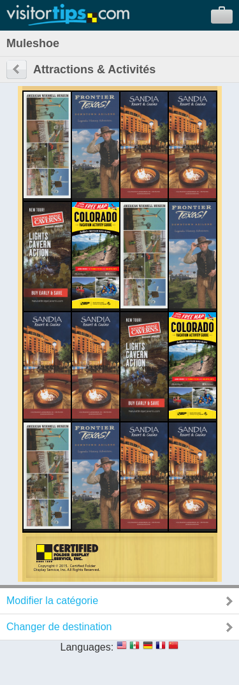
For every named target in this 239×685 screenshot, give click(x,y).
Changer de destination (59, 626)
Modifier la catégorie (52, 600)
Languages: (87, 647)
